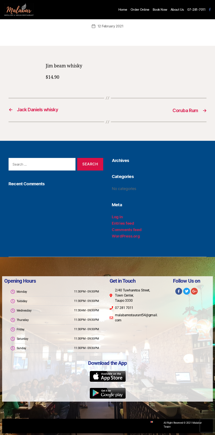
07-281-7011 (196, 10)
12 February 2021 (110, 26)
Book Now (160, 10)
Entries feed (123, 223)
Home (122, 10)
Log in (117, 216)
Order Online (140, 10)
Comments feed (127, 229)
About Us (177, 10)
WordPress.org (126, 235)
